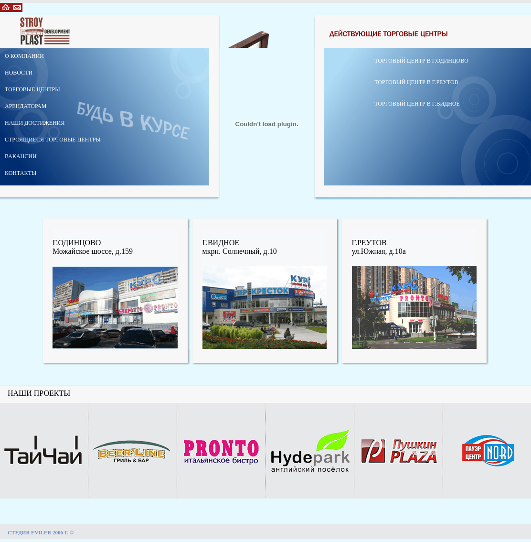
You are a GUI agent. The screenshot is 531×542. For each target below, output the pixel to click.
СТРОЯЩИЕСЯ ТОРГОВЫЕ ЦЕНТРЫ (53, 139)
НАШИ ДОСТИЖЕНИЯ (35, 122)
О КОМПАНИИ (24, 56)
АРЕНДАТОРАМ (25, 106)
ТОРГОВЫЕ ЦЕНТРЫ (32, 89)
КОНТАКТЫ (20, 173)
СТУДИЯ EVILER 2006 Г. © (41, 532)
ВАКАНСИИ (21, 156)
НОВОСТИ (18, 72)
